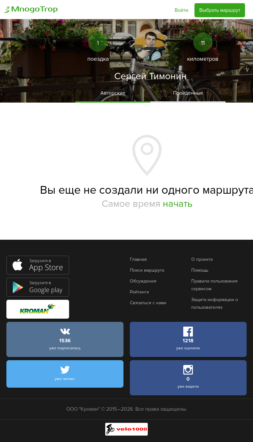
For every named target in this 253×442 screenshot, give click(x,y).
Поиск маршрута (147, 270)
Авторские (112, 93)
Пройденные (188, 93)
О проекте (202, 259)
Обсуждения (143, 281)
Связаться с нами (148, 303)
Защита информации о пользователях (214, 303)
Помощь (199, 270)
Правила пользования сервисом (214, 284)
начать (178, 204)
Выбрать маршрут (219, 10)
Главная (138, 259)
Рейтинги (139, 292)
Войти (181, 10)
